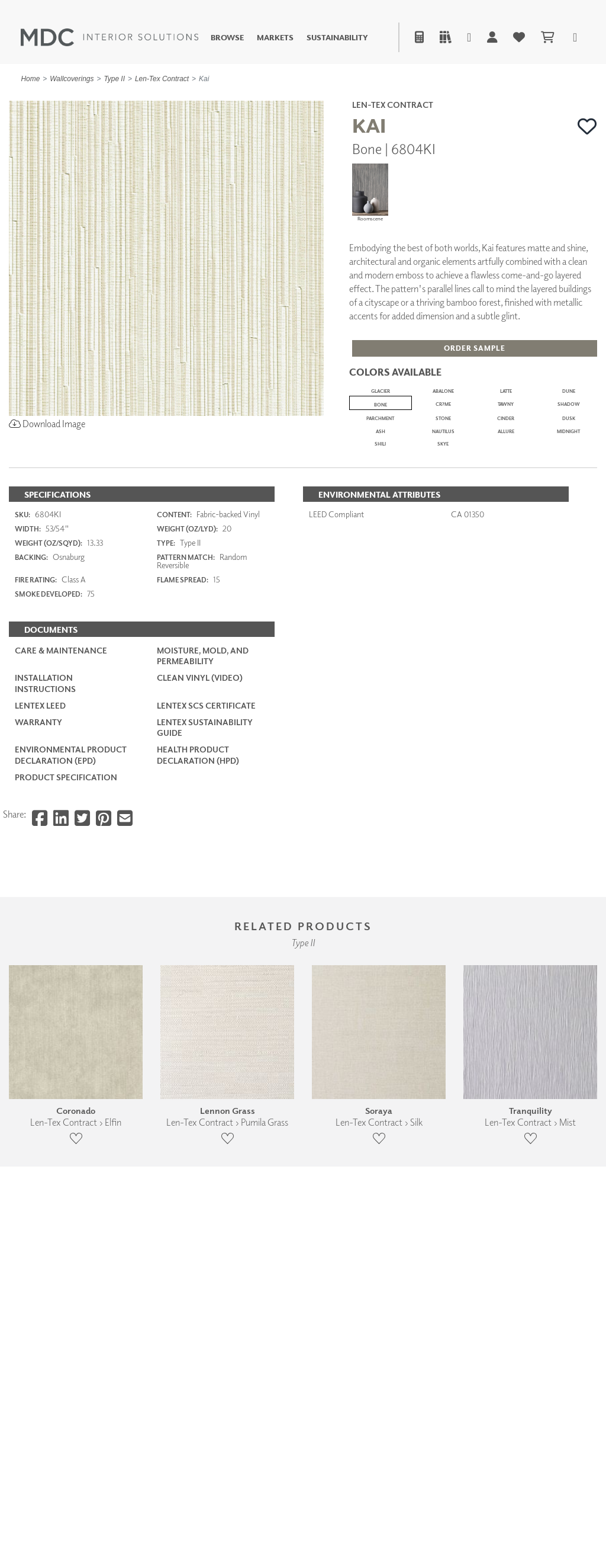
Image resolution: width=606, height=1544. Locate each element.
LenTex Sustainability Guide (205, 1010)
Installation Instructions (45, 966)
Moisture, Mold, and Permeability (203, 938)
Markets (275, 37)
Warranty (38, 1005)
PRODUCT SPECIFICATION (66, 1060)
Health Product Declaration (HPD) (198, 1037)
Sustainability (337, 37)
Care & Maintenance (61, 933)
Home (30, 79)
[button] (587, 126)
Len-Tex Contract (162, 79)
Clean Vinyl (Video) (200, 961)
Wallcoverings (72, 79)
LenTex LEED (40, 989)
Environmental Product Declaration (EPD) (71, 1037)
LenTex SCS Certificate (206, 989)
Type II (114, 79)
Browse (227, 37)
